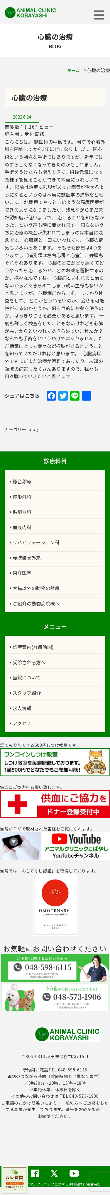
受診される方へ (27, 662)
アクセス (20, 723)
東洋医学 (20, 572)
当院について (25, 677)
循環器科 (20, 511)
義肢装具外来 (25, 557)
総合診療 (20, 481)
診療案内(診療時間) (32, 646)
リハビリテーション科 (35, 542)
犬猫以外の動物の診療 (35, 588)
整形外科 (20, 496)
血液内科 (20, 527)
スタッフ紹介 (25, 692)
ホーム (73, 70)
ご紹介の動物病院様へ (35, 603)
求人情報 (20, 708)
